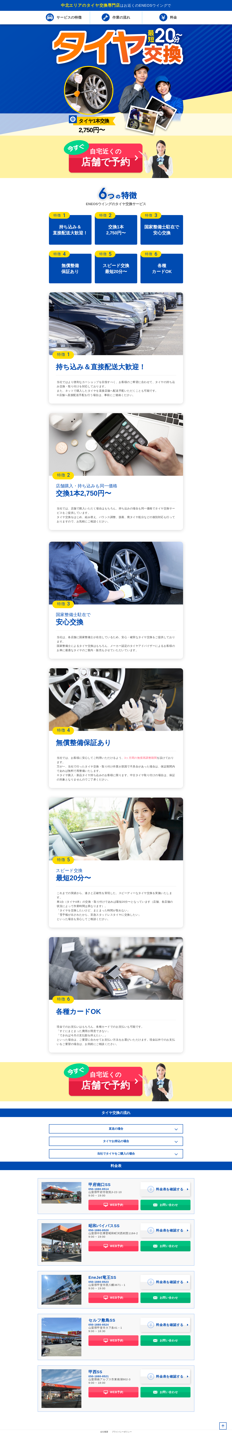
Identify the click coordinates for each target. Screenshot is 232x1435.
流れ (116, 17)
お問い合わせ (165, 1205)
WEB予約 (113, 1205)
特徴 (64, 17)
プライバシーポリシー (122, 1432)
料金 (168, 17)
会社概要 (104, 1432)
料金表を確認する (165, 1189)
